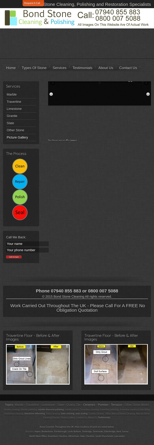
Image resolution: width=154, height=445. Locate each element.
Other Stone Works (136, 404)
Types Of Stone (34, 68)
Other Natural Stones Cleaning (120, 413)
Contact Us (128, 68)
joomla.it (73, 140)
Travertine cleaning (89, 409)
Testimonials (82, 68)
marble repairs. (72, 409)
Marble (12, 94)
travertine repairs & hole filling (135, 409)
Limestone (14, 109)
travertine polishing (109, 409)
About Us (105, 68)
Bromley (30, 431)
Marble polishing (29, 409)
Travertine (14, 102)
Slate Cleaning (53, 413)
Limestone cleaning (14, 413)
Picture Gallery (17, 137)
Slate (10, 123)
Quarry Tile (73, 404)
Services (59, 68)
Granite (12, 116)
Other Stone (15, 130)
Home (11, 68)
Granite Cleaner (96, 413)
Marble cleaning (11, 409)
